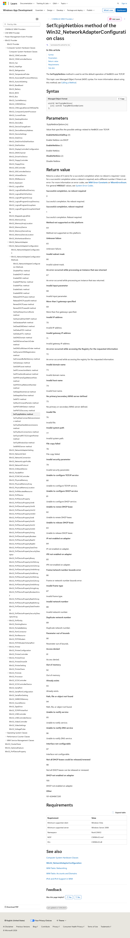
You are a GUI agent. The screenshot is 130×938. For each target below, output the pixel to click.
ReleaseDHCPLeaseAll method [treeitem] (24, 300)
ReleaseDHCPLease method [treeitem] (24, 297)
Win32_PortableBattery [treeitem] (18, 628)
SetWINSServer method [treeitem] (22, 446)
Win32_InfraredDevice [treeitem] (17, 175)
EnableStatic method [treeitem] (21, 289)
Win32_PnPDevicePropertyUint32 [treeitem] (22, 510)
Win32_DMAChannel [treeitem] (17, 153)
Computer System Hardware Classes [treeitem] (23, 51)
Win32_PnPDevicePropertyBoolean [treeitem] (22, 536)
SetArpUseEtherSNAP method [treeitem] (25, 319)
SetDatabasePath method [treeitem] (23, 322)
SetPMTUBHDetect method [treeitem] (24, 406)
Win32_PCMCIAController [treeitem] (19, 476)
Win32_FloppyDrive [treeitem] (16, 164)
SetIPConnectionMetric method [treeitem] (25, 370)
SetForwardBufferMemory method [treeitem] (26, 359)
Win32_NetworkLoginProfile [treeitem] (20, 461)
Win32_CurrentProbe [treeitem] (17, 115)
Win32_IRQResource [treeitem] (17, 179)
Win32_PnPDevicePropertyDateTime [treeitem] (23, 547)
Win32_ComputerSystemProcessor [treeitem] (22, 111)
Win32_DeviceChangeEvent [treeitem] (19, 126)
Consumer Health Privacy (73, 926)
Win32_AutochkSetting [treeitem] (18, 81)
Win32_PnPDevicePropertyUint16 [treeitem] (22, 506)
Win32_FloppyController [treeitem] (18, 160)
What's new (108, 10)
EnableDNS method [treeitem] (20, 278)
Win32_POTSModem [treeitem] (17, 639)
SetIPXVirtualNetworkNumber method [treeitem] (24, 386)
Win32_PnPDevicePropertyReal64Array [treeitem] (24, 603)
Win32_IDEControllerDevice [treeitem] (20, 171)
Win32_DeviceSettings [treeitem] (18, 134)
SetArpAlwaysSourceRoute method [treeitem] (23, 313)
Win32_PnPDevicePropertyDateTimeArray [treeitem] (24, 608)
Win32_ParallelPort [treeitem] (16, 472)
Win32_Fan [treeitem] (13, 63)
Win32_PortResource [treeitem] (17, 635)
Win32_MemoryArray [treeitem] (17, 219)
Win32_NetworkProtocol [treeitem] (18, 465)
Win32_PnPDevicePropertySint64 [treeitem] (22, 529)
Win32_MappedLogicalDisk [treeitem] (19, 216)
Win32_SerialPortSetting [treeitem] (18, 695)
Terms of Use (93, 926)
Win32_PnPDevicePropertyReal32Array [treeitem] (24, 599)
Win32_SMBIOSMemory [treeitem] (18, 699)
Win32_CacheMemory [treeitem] (17, 100)
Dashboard (121, 10)
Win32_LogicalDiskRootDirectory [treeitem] (22, 190)
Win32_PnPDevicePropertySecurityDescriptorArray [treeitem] (24, 615)
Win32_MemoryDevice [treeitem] (18, 227)
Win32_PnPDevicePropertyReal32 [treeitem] (22, 540)
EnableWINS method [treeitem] (21, 293)
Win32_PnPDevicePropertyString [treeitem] (22, 532)
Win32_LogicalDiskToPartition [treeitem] (20, 194)
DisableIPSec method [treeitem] (21, 270)
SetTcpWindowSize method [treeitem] (23, 442)
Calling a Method (68, 82)
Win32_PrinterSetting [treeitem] (17, 665)
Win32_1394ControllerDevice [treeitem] (20, 59)
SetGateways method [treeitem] (21, 363)
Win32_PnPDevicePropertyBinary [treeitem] (22, 558)
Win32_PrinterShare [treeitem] (17, 669)
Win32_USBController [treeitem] (17, 714)
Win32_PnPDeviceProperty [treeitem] (19, 499)
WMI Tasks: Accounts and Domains (61, 873)
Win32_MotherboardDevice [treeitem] (20, 238)
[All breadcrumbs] (48, 19)
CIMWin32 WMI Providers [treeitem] (15, 29)
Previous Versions (23, 926)
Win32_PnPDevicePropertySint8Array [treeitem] (23, 573)
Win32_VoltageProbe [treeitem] (17, 729)
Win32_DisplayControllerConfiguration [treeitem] (24, 149)
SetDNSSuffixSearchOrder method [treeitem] (26, 348)
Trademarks (105, 926)
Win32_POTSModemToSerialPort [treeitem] (21, 643)
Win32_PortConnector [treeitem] (17, 631)
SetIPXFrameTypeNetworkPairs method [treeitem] (25, 379)
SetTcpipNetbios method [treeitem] (23, 414)
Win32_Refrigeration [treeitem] (17, 70)
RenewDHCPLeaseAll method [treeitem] (24, 308)
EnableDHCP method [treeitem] (21, 274)
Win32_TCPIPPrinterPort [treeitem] (18, 710)
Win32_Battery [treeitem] (15, 89)
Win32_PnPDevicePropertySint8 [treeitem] (21, 517)
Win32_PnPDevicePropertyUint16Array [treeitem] (24, 562)
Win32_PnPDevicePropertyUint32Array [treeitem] (24, 566)
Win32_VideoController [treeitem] (18, 721)
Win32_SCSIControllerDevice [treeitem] (20, 684)
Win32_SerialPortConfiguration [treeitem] (21, 691)
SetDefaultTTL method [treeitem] (22, 334)
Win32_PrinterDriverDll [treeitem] (18, 661)
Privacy (55, 926)
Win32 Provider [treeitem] (13, 44)
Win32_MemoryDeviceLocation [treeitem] (21, 234)
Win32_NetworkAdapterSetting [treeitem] (21, 450)
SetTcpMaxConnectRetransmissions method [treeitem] (26, 419)
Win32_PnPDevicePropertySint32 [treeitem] (22, 525)
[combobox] (21, 24)
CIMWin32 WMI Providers (62, 19)
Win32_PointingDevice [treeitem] (18, 624)
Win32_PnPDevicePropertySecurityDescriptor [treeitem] (24, 553)
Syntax (51, 54)
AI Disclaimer (8, 926)
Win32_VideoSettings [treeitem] (17, 725)
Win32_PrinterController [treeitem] (18, 654)
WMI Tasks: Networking (56, 868)
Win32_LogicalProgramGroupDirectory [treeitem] (24, 201)
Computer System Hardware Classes (62, 857)
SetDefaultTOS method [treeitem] (22, 330)
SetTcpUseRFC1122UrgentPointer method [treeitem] (26, 437)
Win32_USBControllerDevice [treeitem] (20, 718)
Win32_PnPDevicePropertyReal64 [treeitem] (22, 544)
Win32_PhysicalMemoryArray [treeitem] (20, 484)
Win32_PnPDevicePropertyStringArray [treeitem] (24, 588)
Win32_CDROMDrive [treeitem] (17, 104)
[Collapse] (37, 19)
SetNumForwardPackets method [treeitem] (25, 403)
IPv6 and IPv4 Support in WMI (59, 878)
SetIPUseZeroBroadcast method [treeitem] (25, 374)
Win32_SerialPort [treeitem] (15, 688)
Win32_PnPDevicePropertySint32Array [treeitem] (24, 581)
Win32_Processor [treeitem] (16, 676)
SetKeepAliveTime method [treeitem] (23, 395)
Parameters (52, 58)
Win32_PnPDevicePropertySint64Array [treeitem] (24, 584)
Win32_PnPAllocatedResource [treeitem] (20, 491)
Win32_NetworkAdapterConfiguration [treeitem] (25, 251)
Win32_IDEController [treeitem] (17, 167)
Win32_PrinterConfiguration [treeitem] (20, 650)
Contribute (45, 926)
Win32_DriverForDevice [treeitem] (18, 156)
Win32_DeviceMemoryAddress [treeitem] (21, 130)
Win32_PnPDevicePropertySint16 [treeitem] (22, 521)
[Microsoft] (4, 3)
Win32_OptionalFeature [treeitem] (14, 748)
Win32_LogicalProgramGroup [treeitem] (20, 197)
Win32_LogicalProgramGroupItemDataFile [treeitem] (24, 210)
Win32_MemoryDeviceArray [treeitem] (20, 231)
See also (51, 68)
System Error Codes (84, 185)
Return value (53, 61)
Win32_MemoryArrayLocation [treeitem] (20, 223)
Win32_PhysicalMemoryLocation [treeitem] (22, 487)
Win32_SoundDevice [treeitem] (17, 703)
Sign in (124, 3)
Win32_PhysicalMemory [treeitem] (18, 480)
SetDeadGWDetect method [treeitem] (24, 326)
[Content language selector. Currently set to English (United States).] (14, 921)
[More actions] (125, 19)
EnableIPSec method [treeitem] (21, 285)
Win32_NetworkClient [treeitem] (17, 454)
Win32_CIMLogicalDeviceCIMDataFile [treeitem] (23, 108)
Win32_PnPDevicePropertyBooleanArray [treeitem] (24, 593)
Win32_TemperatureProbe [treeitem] (19, 74)
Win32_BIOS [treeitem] (14, 93)
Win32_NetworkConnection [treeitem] (20, 457)
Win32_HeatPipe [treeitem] (15, 66)
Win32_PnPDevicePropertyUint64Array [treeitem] (24, 569)
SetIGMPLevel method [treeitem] (22, 366)
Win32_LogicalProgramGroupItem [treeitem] (22, 205)
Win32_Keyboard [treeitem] (15, 183)
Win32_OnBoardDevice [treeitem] (18, 469)
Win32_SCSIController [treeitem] (17, 680)
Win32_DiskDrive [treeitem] (15, 138)
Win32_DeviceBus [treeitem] (16, 123)
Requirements (53, 64)
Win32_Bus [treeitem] (13, 96)
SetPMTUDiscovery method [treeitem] (24, 410)
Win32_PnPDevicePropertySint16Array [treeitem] (24, 577)
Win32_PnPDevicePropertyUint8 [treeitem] (21, 502)
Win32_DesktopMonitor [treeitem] (18, 119)
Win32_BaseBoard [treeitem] (16, 85)
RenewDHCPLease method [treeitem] (23, 304)
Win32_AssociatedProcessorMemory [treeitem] (23, 78)
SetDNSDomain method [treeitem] (22, 337)
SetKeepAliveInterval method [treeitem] (24, 392)
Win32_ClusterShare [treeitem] (13, 744)
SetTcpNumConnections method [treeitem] (26, 432)
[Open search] (118, 3)
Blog (34, 926)
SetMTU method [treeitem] (19, 399)
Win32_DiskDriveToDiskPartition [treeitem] (21, 141)
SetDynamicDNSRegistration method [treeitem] (24, 353)
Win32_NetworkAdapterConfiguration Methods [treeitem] (26, 265)
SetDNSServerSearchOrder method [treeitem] (23, 343)
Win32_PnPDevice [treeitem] (16, 495)
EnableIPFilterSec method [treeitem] (23, 282)
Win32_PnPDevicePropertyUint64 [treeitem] (22, 514)
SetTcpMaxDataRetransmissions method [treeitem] (25, 426)
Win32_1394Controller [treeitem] (17, 55)
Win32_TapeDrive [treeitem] (15, 706)
